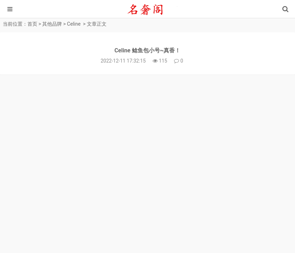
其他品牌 (52, 24)
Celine (74, 24)
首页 (32, 24)
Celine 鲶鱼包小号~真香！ (148, 50)
